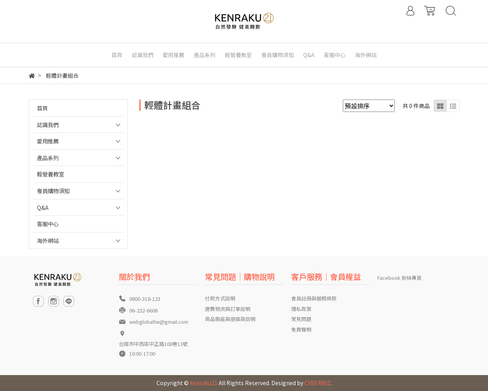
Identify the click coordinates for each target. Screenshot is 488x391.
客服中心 (48, 224)
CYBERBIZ (317, 383)
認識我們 (48, 124)
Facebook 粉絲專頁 (399, 277)
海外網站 (48, 240)
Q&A (43, 207)
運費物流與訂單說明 (227, 308)
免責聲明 (301, 329)
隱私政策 (301, 308)
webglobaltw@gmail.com (158, 321)
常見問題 (301, 319)
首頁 (42, 108)
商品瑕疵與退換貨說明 (230, 319)
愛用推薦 (48, 141)
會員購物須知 (53, 191)
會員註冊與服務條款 (314, 298)
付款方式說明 (220, 298)
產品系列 (48, 158)
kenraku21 (203, 383)
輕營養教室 (50, 174)
